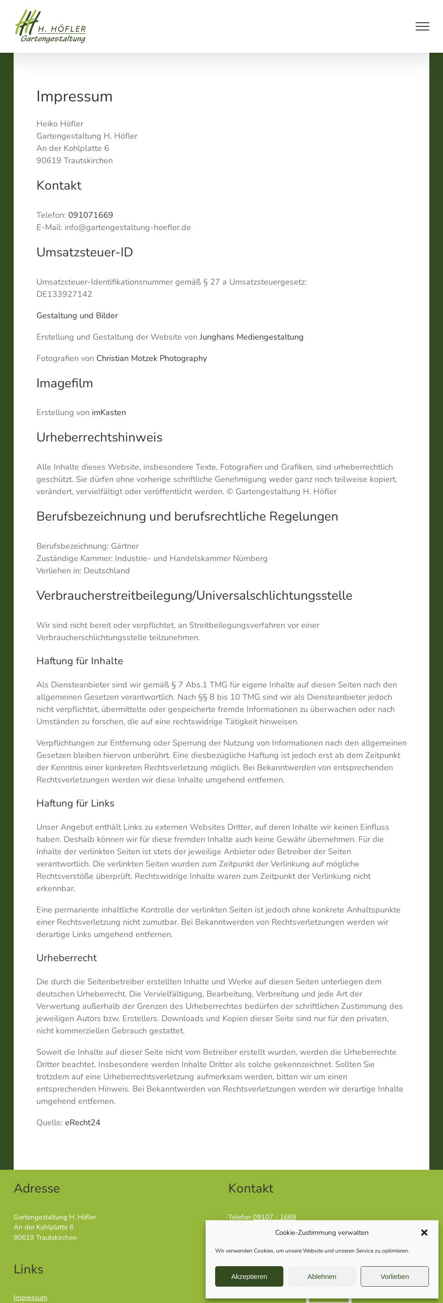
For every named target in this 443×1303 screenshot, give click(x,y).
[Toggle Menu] (423, 26)
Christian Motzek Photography (151, 358)
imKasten (109, 412)
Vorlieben (395, 1276)
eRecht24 (83, 1122)
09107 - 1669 (274, 1217)
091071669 (90, 215)
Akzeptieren (249, 1276)
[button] (424, 1232)
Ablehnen (321, 1276)
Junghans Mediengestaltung (253, 336)
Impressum (30, 1297)
